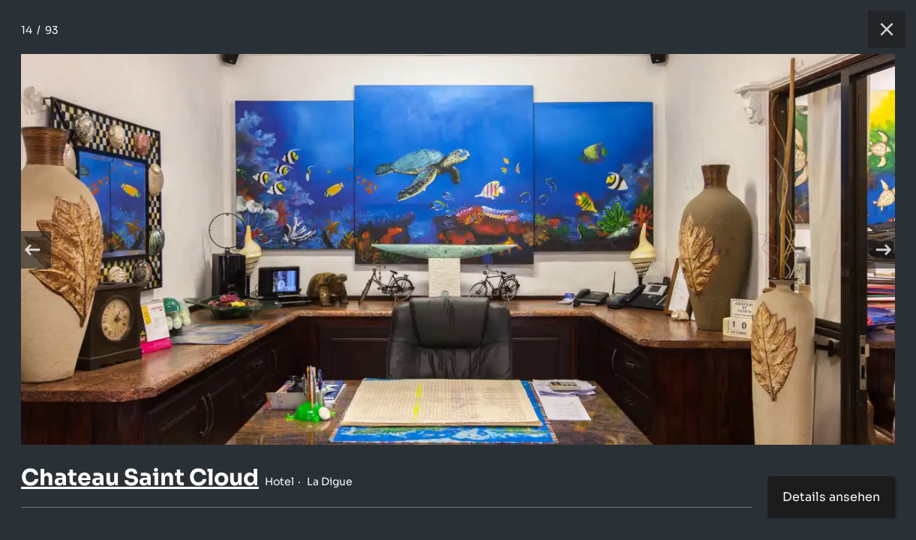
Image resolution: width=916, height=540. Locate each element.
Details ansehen (831, 497)
